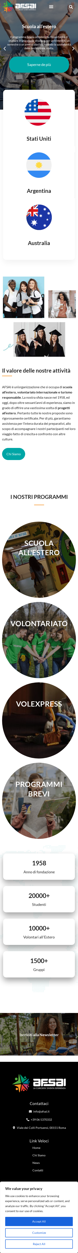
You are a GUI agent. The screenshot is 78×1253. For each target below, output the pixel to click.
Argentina (39, 190)
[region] (39, 1217)
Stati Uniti (39, 138)
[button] (51, 6)
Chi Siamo (39, 1155)
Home (36, 1147)
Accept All (39, 1221)
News (36, 1162)
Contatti (37, 1170)
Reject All (39, 1244)
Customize (39, 1232)
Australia (39, 243)
